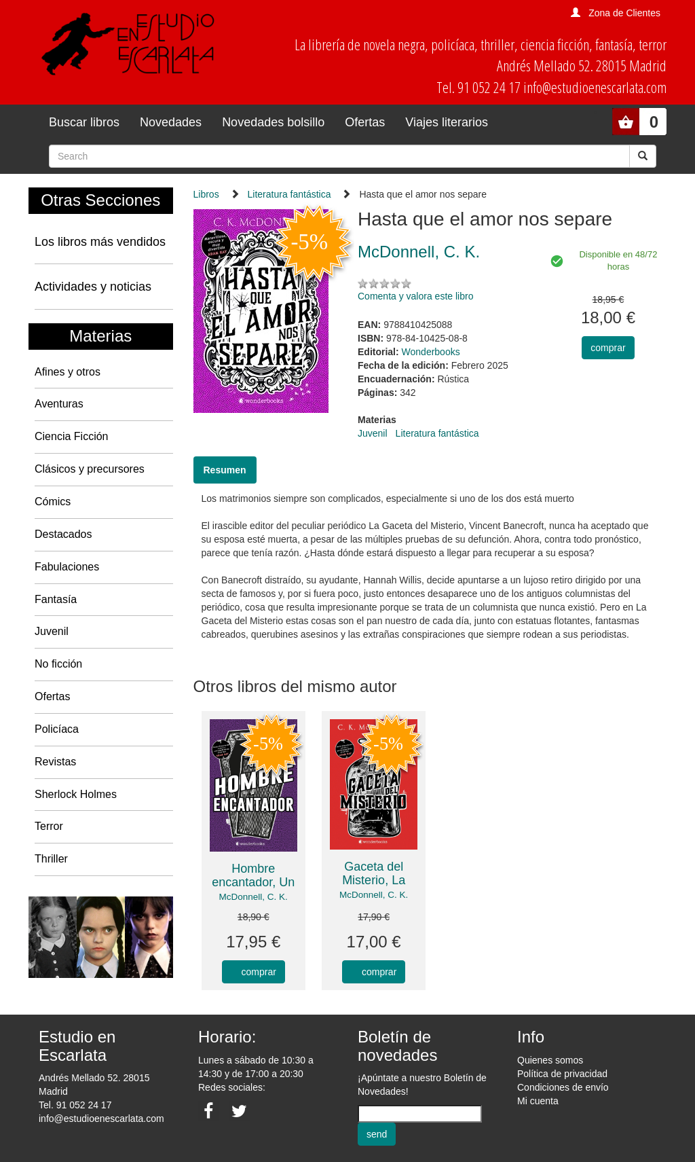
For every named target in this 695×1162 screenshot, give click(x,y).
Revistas (55, 761)
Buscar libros (84, 122)
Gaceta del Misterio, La (373, 873)
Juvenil (52, 631)
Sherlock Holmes (76, 794)
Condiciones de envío (563, 1087)
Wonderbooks (431, 351)
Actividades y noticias (93, 286)
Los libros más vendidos (100, 242)
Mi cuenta (538, 1100)
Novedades (171, 122)
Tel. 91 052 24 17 (75, 1105)
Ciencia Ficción (71, 436)
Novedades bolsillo (273, 122)
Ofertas (365, 122)
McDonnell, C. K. (253, 897)
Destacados (63, 534)
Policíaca (57, 729)
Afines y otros (67, 372)
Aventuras (59, 404)
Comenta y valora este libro (415, 296)
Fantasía (56, 599)
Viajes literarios (446, 122)
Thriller (51, 859)
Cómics (53, 501)
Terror (49, 826)
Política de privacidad (562, 1073)
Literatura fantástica (289, 194)
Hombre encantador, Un (253, 875)
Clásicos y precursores (90, 469)
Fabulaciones (67, 567)
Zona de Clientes (624, 12)
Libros (206, 194)
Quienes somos (550, 1060)
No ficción (58, 664)
